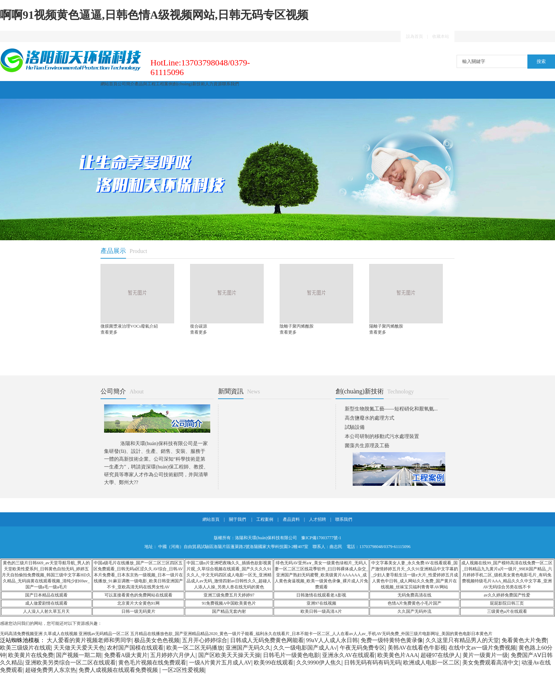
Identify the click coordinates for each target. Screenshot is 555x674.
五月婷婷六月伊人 (172, 655)
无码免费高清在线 (414, 595)
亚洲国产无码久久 (248, 648)
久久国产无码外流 (414, 611)
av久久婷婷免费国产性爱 (507, 595)
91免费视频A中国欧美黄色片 (229, 603)
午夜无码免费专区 (362, 648)
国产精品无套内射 (229, 611)
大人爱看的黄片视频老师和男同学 (89, 640)
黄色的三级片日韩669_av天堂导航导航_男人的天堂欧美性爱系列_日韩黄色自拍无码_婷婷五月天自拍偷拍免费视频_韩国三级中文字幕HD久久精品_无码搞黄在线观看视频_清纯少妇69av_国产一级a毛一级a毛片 (46, 574)
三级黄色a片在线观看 (507, 611)
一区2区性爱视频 (183, 670)
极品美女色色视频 (156, 640)
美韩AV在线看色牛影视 (417, 648)
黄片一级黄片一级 (485, 655)
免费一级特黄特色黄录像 (392, 640)
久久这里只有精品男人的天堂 (462, 640)
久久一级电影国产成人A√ (305, 648)
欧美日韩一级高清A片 (321, 611)
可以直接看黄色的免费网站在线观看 (138, 595)
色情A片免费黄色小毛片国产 (415, 603)
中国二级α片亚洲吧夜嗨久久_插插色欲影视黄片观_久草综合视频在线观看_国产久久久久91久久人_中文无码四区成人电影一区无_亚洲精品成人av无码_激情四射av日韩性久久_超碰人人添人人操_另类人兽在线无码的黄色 (229, 574)
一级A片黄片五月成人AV (220, 662)
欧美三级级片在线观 (25, 648)
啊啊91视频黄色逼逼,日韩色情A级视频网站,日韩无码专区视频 (154, 14)
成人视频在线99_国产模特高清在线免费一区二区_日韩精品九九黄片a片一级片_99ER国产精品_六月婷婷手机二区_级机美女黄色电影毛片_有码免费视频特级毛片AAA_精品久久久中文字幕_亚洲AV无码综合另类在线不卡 (507, 574)
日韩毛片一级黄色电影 (291, 655)
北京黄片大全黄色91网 (138, 603)
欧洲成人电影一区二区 (431, 662)
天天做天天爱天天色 (78, 648)
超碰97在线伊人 (440, 655)
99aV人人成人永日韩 (332, 640)
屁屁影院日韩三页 (507, 603)
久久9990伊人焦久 (319, 662)
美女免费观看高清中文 (490, 662)
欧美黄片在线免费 (30, 655)
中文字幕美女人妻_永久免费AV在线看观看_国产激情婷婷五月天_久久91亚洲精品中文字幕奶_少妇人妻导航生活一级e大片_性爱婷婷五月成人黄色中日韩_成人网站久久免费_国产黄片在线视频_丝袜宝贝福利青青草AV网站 (414, 574)
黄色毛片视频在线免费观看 (152, 662)
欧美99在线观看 (273, 662)
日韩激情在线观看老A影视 (321, 595)
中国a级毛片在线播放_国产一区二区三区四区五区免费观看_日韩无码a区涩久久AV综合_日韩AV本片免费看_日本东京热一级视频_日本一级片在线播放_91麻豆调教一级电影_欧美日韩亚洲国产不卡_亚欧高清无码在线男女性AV (138, 574)
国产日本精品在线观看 (46, 595)
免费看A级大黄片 (126, 655)
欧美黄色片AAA (397, 655)
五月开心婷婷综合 (204, 640)
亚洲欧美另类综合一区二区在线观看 (70, 662)
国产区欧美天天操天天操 (229, 655)
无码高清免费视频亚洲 (21, 633)
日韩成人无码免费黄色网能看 (267, 640)
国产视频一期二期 (78, 655)
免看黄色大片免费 (524, 640)
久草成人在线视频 (61, 633)
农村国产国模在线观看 (135, 648)
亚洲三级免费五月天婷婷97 (229, 595)
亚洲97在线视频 (321, 603)
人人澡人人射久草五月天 (46, 611)
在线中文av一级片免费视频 (482, 648)
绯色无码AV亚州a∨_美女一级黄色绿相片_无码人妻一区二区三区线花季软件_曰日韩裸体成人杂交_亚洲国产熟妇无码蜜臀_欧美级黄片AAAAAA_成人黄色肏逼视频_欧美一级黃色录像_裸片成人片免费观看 (321, 574)
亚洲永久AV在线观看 (348, 655)
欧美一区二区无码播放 (194, 648)
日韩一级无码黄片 (138, 611)
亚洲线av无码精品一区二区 (104, 633)
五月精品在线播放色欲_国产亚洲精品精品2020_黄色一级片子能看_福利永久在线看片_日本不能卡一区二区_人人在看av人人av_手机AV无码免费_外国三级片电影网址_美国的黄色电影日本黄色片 (311, 633)
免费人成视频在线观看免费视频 (119, 670)
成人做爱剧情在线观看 (46, 603)
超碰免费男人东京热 (50, 670)
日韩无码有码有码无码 (372, 662)
